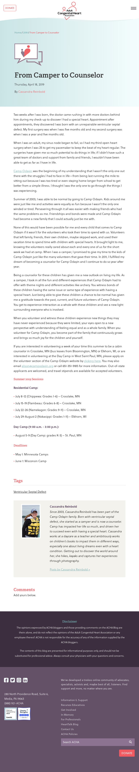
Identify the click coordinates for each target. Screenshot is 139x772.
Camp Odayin (23, 171)
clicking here (92, 361)
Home (17, 32)
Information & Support (74, 700)
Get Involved (68, 710)
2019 (25, 32)
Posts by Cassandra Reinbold (69, 569)
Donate (9, 8)
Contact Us (67, 729)
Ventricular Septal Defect (30, 492)
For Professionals (71, 719)
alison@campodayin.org (37, 366)
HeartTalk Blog (69, 724)
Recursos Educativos (73, 705)
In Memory (67, 715)
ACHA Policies (69, 734)
